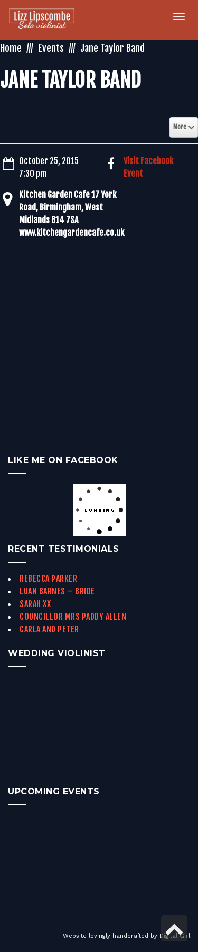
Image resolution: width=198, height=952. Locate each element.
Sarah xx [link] (35, 604)
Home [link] (11, 48)
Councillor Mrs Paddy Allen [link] (73, 616)
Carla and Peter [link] (49, 629)
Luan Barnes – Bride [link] (57, 591)
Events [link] (51, 48)
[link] (48, 20)
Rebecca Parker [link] (48, 578)
